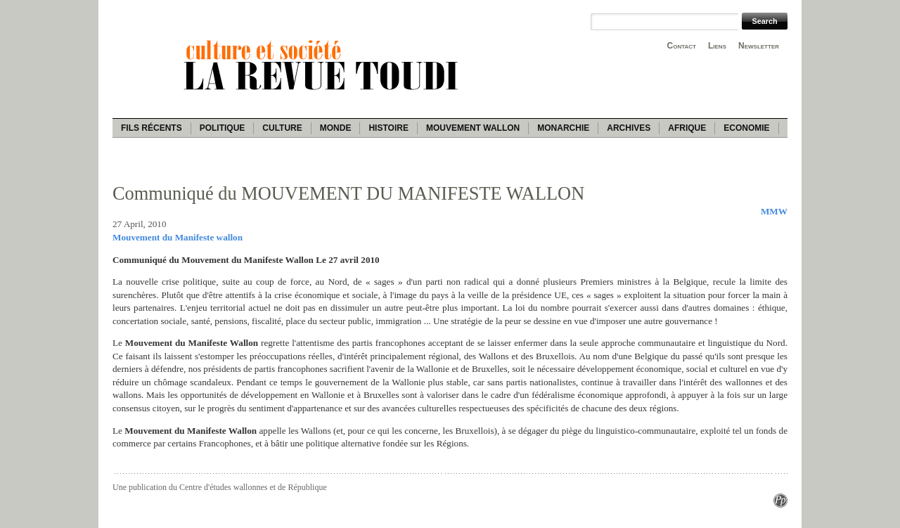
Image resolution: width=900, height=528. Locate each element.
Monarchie (563, 128)
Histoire (388, 128)
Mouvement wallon (473, 128)
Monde (336, 128)
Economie (746, 128)
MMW (774, 211)
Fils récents (151, 128)
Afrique (687, 128)
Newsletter (758, 46)
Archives (628, 128)
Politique (222, 128)
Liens (717, 46)
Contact (681, 46)
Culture (282, 128)
